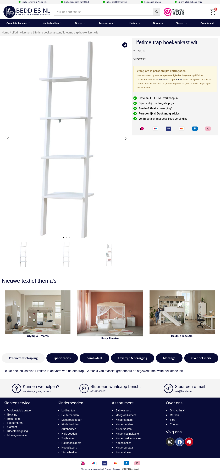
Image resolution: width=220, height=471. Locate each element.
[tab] (23, 358)
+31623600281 (98, 391)
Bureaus (158, 23)
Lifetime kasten (21, 32)
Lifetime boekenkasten (47, 32)
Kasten (134, 23)
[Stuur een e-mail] (168, 388)
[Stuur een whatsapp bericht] (84, 388)
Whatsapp (164, 79)
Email (179, 79)
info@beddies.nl (183, 391)
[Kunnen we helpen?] (16, 388)
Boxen (80, 23)
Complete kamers (18, 23)
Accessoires (107, 23)
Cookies (116, 469)
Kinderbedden (52, 23)
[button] (63, 237)
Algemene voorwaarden (92, 469)
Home (5, 32)
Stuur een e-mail (190, 386)
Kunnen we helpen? (41, 386)
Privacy (107, 469)
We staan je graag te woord (37, 391)
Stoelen (182, 23)
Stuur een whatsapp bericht (115, 386)
